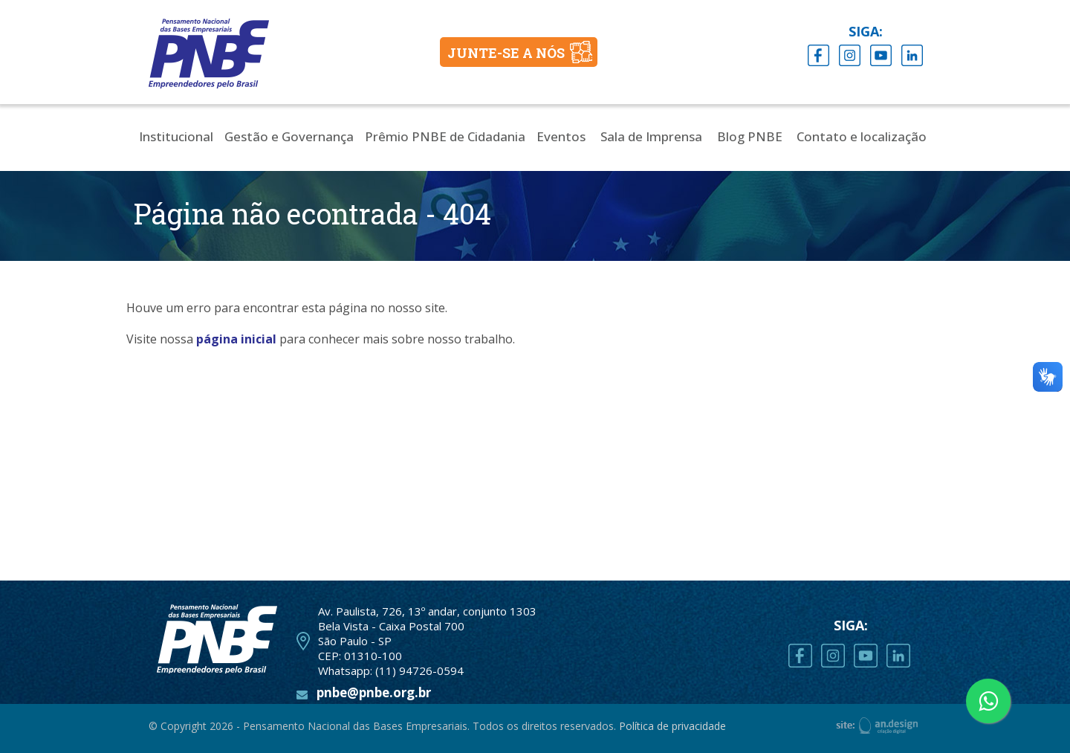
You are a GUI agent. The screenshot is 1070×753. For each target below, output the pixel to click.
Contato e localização (862, 136)
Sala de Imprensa (651, 136)
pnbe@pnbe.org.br (374, 692)
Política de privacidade (672, 726)
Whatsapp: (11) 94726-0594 (391, 670)
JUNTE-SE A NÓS (506, 53)
